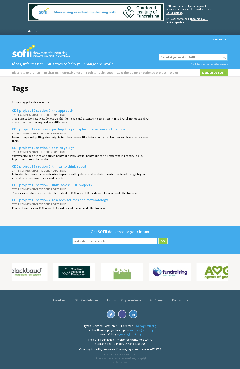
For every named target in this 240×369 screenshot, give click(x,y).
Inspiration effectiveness (62, 72)
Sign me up (219, 39)
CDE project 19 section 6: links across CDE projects (52, 184)
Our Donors (156, 300)
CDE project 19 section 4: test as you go (43, 147)
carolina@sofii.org (141, 330)
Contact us (180, 300)
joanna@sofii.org (130, 334)
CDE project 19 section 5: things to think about (49, 166)
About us (59, 300)
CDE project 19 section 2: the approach (42, 110)
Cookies (106, 358)
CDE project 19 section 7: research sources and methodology (60, 199)
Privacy (116, 358)
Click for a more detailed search (209, 64)
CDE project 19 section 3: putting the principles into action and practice (68, 129)
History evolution (26, 72)
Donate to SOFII (214, 72)
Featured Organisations (124, 300)
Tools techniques (99, 72)
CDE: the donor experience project (141, 72)
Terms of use (128, 358)
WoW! (174, 72)
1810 (124, 362)
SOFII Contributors (86, 300)
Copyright (142, 358)
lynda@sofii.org (146, 326)
